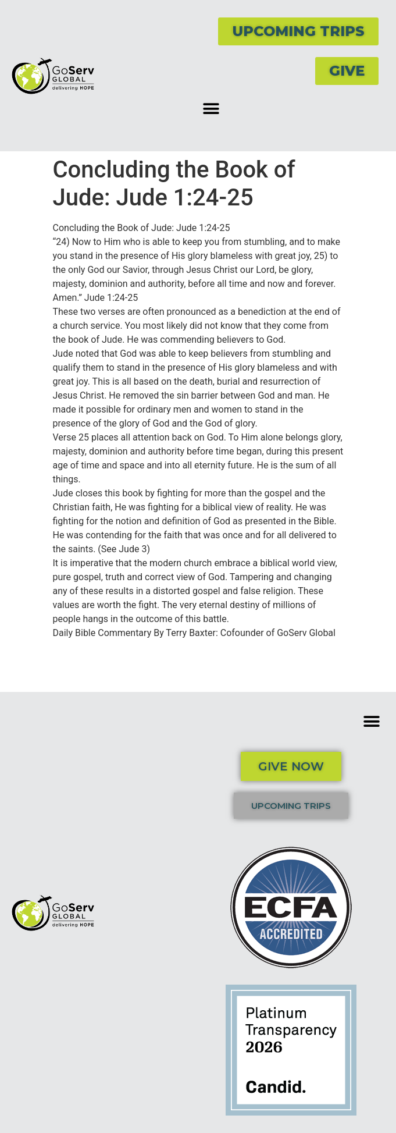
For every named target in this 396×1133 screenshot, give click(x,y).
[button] (211, 108)
